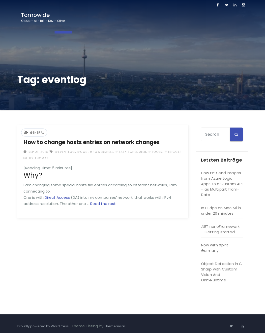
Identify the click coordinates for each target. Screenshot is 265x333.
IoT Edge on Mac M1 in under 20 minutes (221, 210)
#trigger (173, 152)
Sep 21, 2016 (38, 152)
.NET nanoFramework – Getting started (220, 229)
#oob (82, 152)
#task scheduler (130, 152)
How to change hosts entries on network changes (92, 142)
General (37, 133)
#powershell (101, 152)
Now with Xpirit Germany (215, 247)
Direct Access (57, 197)
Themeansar (114, 326)
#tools (155, 152)
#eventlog (65, 152)
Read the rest (103, 203)
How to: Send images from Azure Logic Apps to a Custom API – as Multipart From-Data (222, 183)
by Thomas (36, 158)
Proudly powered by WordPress (43, 326)
